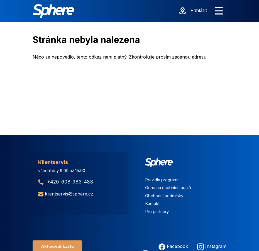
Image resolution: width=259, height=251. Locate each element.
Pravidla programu (162, 179)
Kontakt (152, 203)
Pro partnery (157, 211)
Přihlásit (198, 10)
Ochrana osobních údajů (168, 187)
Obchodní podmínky (164, 195)
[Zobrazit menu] (218, 11)
